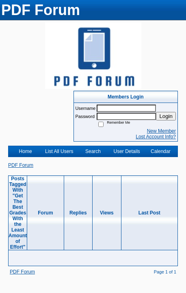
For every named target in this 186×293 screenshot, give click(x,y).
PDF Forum (20, 165)
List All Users (59, 151)
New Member (161, 131)
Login (166, 116)
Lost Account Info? (156, 137)
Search (93, 151)
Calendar (161, 151)
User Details (126, 151)
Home (25, 151)
